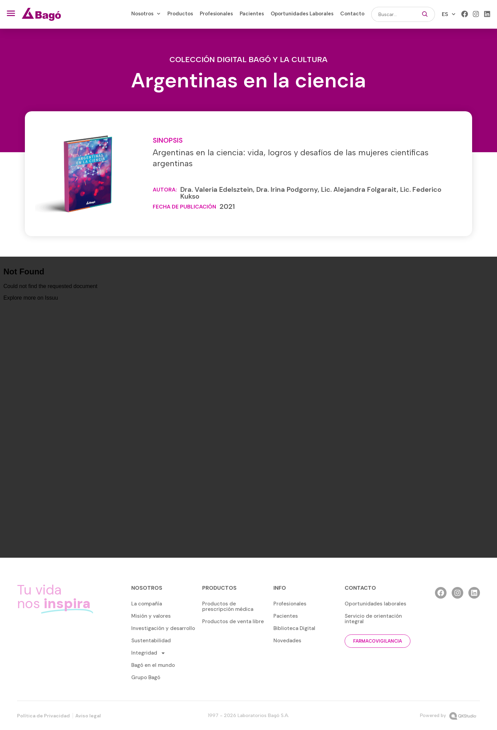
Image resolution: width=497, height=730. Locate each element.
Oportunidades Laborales (302, 14)
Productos (180, 14)
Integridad (148, 653)
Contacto (352, 14)
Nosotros (146, 13)
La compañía (146, 603)
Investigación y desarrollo (163, 628)
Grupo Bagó (145, 677)
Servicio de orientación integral (373, 619)
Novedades (287, 640)
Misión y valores (151, 616)
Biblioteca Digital (294, 628)
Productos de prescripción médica (227, 606)
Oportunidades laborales (375, 603)
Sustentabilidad (151, 640)
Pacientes (252, 14)
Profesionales (216, 14)
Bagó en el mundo (153, 665)
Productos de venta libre (233, 621)
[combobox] (393, 14)
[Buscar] (425, 14)
